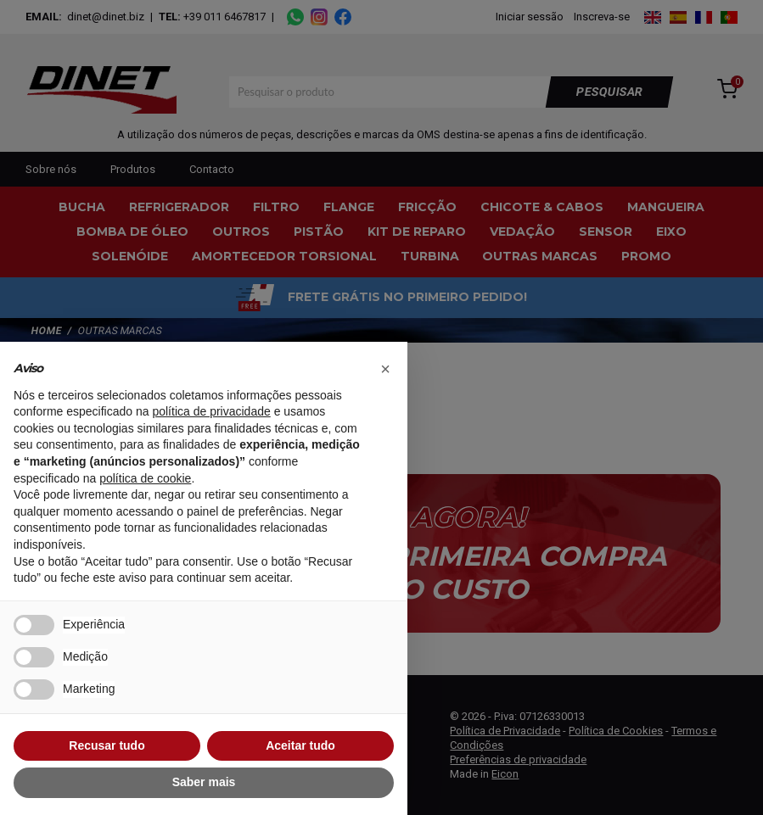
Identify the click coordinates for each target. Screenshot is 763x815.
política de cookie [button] (145, 478)
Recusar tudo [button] (106, 745)
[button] (385, 368)
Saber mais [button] (204, 782)
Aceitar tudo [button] (300, 745)
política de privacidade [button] (211, 411)
